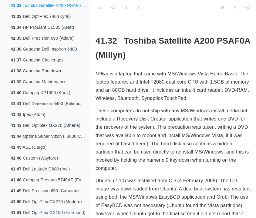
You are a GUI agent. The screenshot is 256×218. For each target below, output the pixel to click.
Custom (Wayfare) (34, 158)
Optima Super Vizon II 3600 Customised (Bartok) (51, 136)
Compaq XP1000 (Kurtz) (40, 92)
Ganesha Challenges (37, 60)
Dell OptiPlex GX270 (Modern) (46, 201)
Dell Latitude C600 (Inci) (40, 169)
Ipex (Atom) (28, 114)
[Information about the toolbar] (138, 7)
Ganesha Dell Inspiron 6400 (44, 49)
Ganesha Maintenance (39, 81)
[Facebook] (235, 7)
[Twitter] (222, 7)
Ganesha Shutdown (36, 70)
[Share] (247, 7)
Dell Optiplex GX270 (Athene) (45, 125)
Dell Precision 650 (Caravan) (45, 190)
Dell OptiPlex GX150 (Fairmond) (48, 212)
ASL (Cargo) (29, 147)
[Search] (113, 7)
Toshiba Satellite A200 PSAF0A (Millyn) (51, 5)
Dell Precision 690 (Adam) (42, 38)
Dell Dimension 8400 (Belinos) (46, 103)
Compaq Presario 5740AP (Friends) (51, 179)
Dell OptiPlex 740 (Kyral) (41, 16)
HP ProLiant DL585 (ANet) (42, 27)
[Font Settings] (126, 7)
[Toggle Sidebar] (100, 7)
